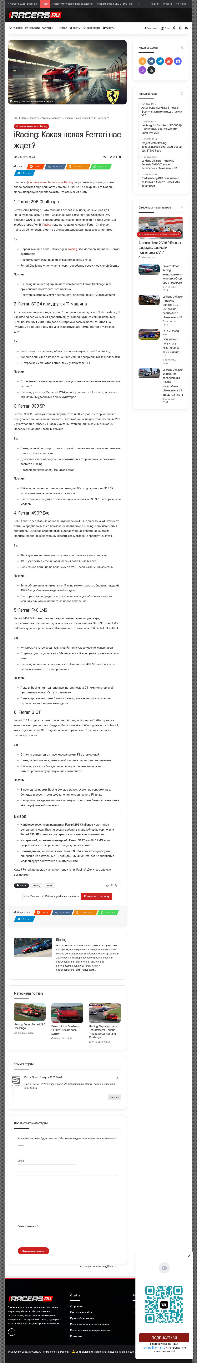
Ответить (114, 1097)
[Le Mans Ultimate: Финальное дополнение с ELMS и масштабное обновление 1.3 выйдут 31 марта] (149, 373)
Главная (154, 3)
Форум (108, 28)
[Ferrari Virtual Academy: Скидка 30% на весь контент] (67, 1013)
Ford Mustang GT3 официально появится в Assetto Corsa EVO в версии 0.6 (171, 344)
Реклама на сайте (81, 1312)
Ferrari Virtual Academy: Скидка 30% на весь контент (65, 1030)
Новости (32, 28)
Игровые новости (51, 118)
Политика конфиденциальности (90, 1330)
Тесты (75, 28)
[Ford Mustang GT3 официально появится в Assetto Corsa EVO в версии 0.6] (149, 334)
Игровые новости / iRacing (31, 126)
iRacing (46, 224)
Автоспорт (91, 28)
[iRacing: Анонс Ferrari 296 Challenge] (30, 1012)
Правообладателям (82, 1318)
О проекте (76, 1306)
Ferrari (50, 885)
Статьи (61, 28)
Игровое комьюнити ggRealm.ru (98, 1266)
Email (21, 1160)
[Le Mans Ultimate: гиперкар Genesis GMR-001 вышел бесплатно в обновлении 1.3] (149, 300)
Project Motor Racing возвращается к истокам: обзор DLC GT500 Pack (173, 274)
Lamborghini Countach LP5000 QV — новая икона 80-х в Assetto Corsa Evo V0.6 (97, 3)
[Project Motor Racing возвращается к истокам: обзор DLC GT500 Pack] (149, 269)
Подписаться (164, 1338)
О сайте (167, 3)
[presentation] (47, 1237)
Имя (21, 1145)
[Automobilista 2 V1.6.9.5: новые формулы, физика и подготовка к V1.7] (161, 228)
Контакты (181, 3)
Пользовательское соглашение (89, 1324)
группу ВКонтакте (154, 1347)
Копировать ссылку (96, 896)
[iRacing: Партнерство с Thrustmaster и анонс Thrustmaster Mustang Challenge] (105, 1013)
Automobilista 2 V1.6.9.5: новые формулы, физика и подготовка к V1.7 (160, 248)
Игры (47, 28)
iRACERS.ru (20, 118)
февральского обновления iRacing (50, 182)
